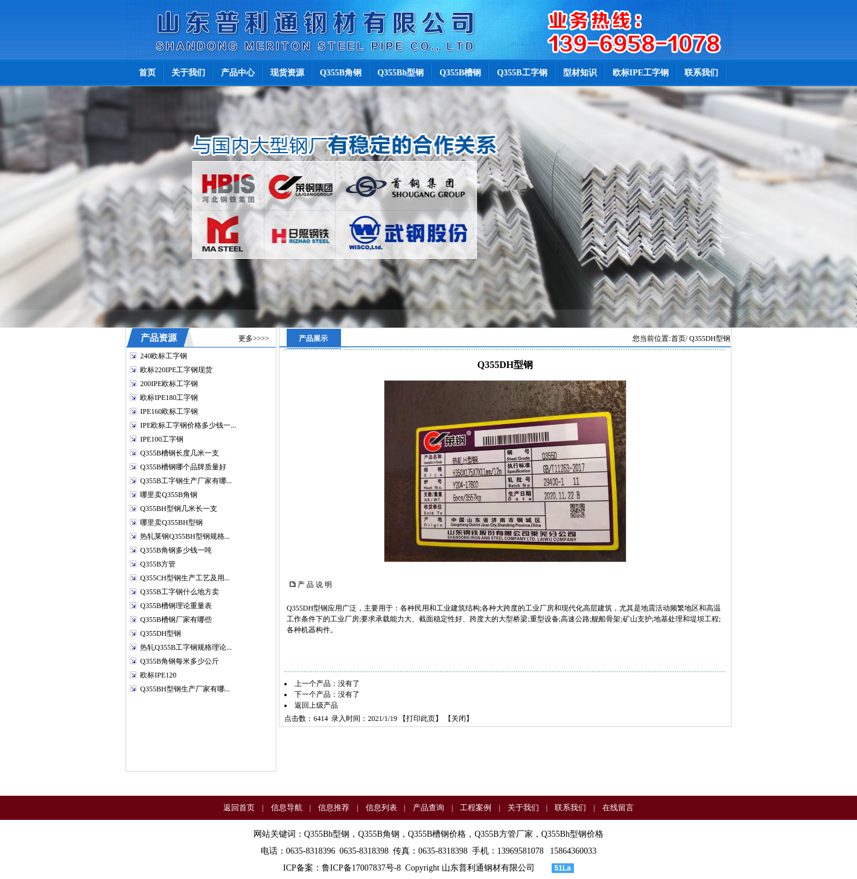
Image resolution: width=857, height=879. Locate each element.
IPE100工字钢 (161, 439)
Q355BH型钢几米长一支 (178, 508)
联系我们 (570, 807)
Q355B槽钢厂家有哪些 (176, 619)
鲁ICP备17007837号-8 (361, 867)
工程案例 (475, 807)
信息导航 (286, 807)
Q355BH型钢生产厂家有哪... (184, 689)
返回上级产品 (316, 705)
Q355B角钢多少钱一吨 (176, 550)
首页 (678, 338)
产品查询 (428, 807)
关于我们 (523, 807)
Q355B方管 (158, 564)
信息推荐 (333, 807)
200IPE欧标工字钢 (169, 383)
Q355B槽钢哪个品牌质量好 (183, 467)
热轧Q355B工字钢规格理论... (186, 647)
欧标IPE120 (158, 675)
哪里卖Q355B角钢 (168, 494)
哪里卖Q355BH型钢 (171, 522)
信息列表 (381, 807)
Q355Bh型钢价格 (572, 834)
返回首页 (239, 807)
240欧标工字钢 (163, 356)
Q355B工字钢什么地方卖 (179, 592)
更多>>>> (253, 338)
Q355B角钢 (378, 834)
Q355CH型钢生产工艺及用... (184, 578)
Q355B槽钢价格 (437, 834)
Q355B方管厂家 (503, 834)
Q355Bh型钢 (326, 834)
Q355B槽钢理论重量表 (176, 605)
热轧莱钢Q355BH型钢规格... (184, 536)
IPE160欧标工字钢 (169, 411)
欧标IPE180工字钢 (169, 397)
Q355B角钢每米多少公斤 (179, 661)
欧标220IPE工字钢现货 (176, 370)
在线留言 (618, 807)
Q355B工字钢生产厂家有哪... (186, 481)
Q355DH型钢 (160, 633)
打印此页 (420, 718)
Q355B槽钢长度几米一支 (179, 453)
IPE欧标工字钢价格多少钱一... (188, 425)
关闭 (458, 718)
